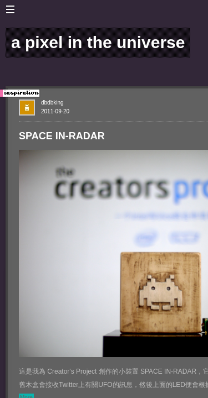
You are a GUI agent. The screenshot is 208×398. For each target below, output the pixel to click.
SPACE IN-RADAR (62, 136)
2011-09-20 (55, 111)
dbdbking (52, 103)
